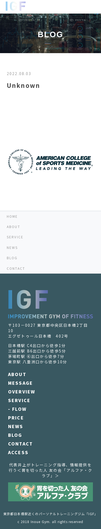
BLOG (12, 257)
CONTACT (16, 268)
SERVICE (15, 237)
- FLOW (17, 409)
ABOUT (13, 226)
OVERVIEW (21, 391)
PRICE (16, 417)
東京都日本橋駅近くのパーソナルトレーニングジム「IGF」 (50, 513)
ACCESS (18, 452)
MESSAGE (20, 383)
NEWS (12, 247)
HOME (12, 216)
